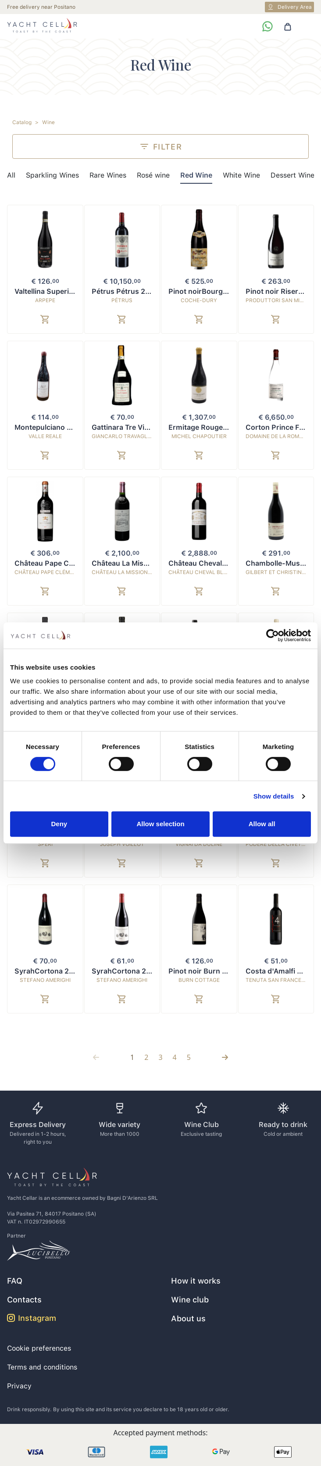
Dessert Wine (292, 175)
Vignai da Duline (198, 844)
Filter (160, 146)
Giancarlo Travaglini (123, 436)
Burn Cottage (199, 980)
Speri (45, 844)
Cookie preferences (39, 1348)
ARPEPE (45, 300)
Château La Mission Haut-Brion (137, 572)
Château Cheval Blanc (201, 572)
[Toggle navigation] (307, 26)
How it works (196, 1280)
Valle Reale (45, 436)
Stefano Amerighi (45, 980)
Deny (59, 824)
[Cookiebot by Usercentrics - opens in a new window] (272, 635)
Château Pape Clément (47, 572)
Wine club (190, 1299)
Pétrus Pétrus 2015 (125, 291)
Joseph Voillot (122, 844)
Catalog (22, 122)
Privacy (19, 1386)
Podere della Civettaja (280, 844)
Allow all (262, 824)
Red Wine (196, 175)
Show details (273, 796)
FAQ (14, 1280)
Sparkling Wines (52, 175)
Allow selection (160, 824)
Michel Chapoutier (199, 436)
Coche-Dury (199, 300)
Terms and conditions (42, 1367)
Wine (48, 122)
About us (188, 1318)
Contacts (24, 1299)
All (11, 175)
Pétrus (121, 300)
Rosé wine (153, 175)
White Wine (241, 175)
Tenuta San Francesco (279, 980)
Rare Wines (107, 175)
